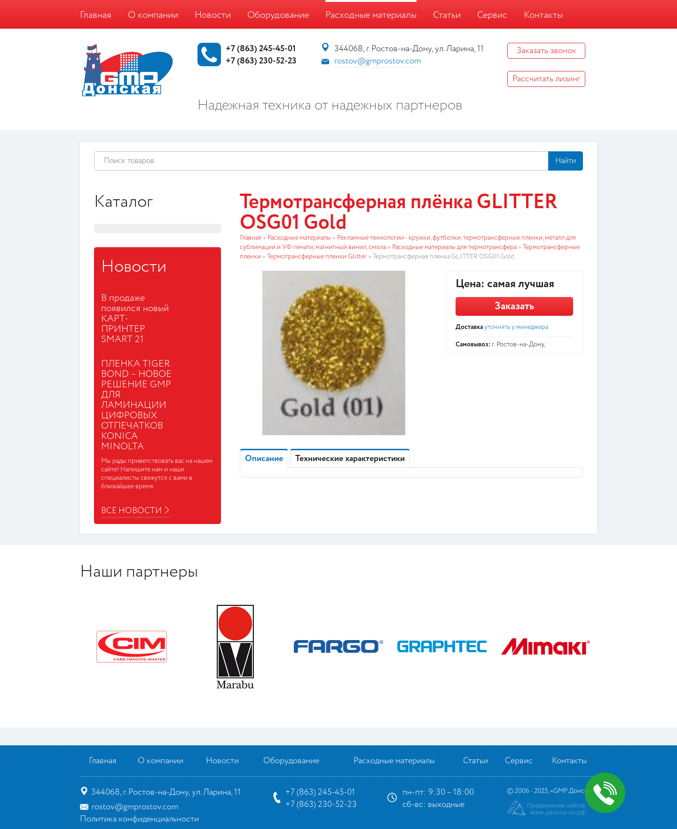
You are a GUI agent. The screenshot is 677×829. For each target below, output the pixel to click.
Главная (95, 15)
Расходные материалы (371, 15)
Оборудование (278, 15)
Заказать (514, 306)
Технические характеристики (350, 459)
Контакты (543, 15)
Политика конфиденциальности (139, 819)
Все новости (131, 511)
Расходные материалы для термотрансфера (454, 247)
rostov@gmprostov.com (377, 61)
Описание (264, 459)
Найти (565, 161)
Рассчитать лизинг (546, 79)
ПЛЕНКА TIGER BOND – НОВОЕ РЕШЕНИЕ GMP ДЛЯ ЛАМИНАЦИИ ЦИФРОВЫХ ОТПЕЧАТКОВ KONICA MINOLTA (136, 405)
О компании (153, 15)
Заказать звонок (546, 51)
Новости (213, 15)
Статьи (447, 15)
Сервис (492, 15)
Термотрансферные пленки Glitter (317, 256)
